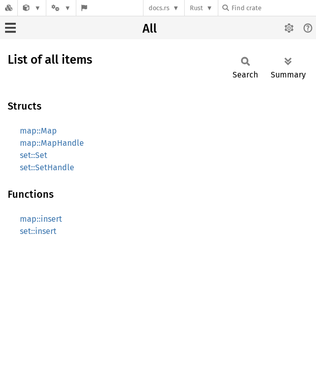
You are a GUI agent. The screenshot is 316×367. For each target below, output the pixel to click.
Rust (196, 8)
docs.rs (159, 8)
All (149, 28)
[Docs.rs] (8, 8)
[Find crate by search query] (273, 8)
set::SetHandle (47, 167)
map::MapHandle (52, 143)
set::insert (38, 231)
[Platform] (61, 8)
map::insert (41, 219)
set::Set (33, 155)
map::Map (38, 131)
